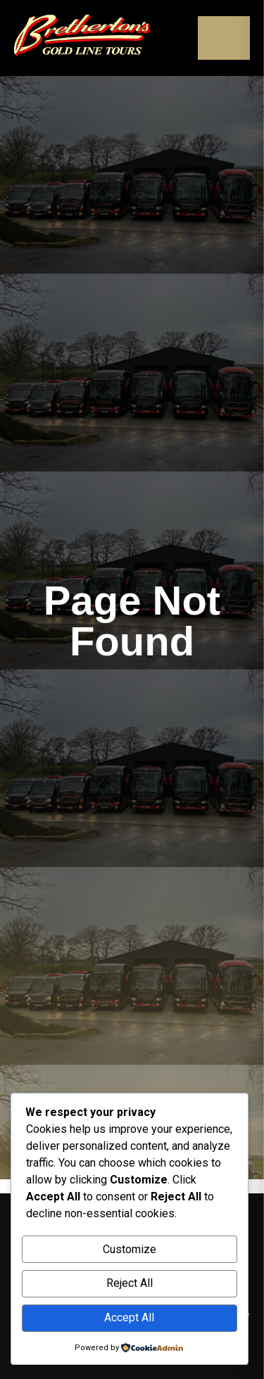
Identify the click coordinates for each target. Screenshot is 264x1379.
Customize (129, 1249)
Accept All (129, 1317)
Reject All (129, 1283)
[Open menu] (224, 38)
